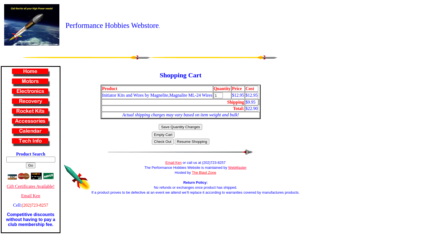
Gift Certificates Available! (31, 186)
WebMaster (237, 167)
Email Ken (30, 195)
